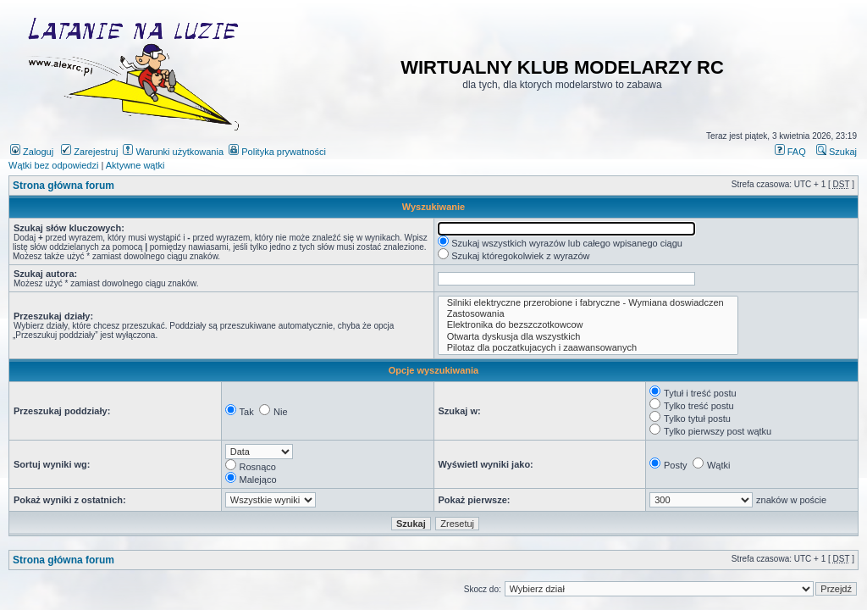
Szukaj (836, 152)
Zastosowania (588, 313)
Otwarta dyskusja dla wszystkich (588, 336)
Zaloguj (31, 152)
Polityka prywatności (277, 152)
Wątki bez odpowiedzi (53, 165)
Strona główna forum (63, 185)
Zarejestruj (89, 152)
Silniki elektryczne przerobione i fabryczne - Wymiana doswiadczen (588, 302)
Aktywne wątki (135, 165)
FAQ (790, 152)
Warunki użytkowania (173, 152)
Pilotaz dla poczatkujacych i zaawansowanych (588, 347)
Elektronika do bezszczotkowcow (588, 324)
